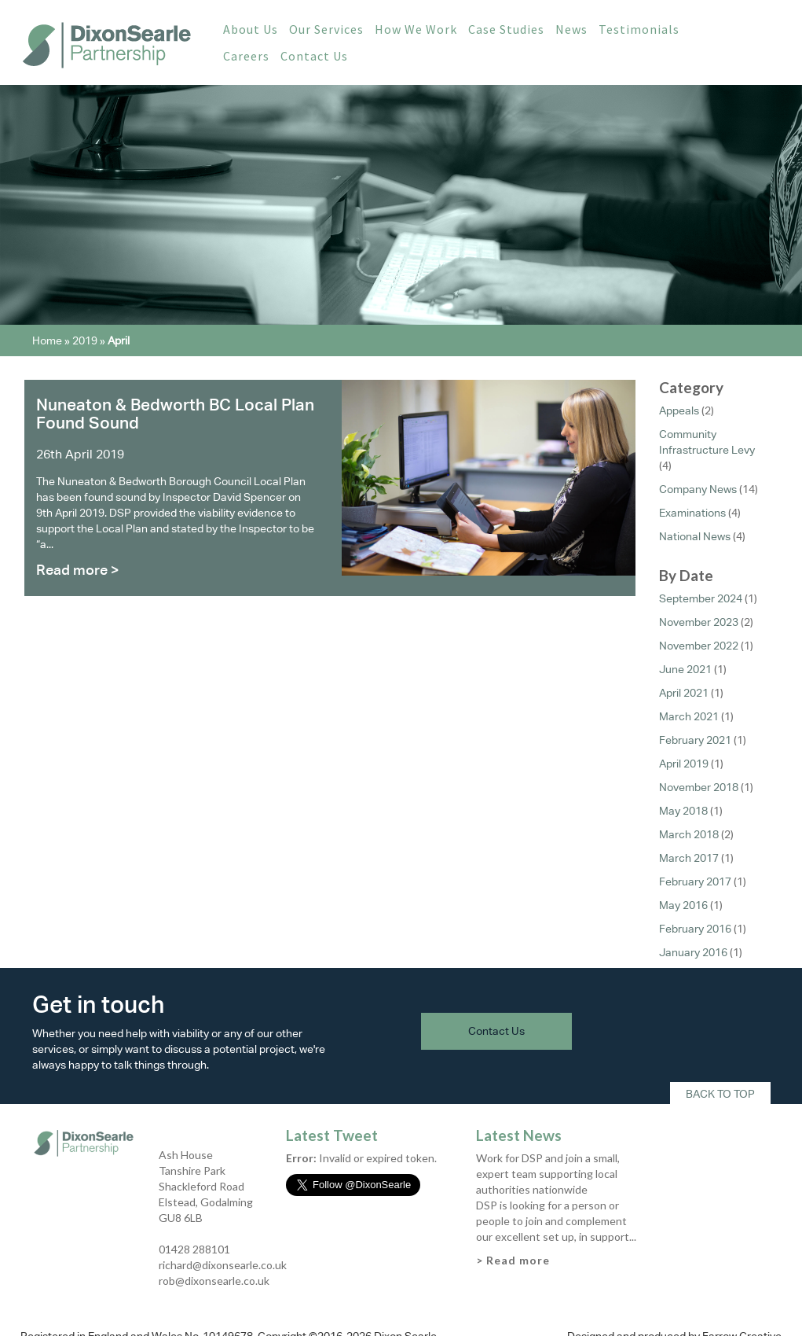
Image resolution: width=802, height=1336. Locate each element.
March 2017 (689, 858)
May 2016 (683, 905)
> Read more (513, 1260)
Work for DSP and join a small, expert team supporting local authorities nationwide (548, 1173)
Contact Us (314, 56)
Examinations (692, 512)
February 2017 (695, 881)
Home (47, 340)
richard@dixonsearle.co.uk (223, 1265)
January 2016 (693, 952)
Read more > (77, 569)
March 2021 (689, 716)
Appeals (679, 410)
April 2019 (684, 763)
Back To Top (720, 1094)
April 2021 (684, 692)
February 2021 (695, 740)
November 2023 (698, 622)
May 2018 (683, 810)
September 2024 (700, 598)
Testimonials (639, 29)
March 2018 (689, 834)
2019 (84, 340)
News (571, 29)
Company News (698, 489)
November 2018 (698, 787)
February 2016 (695, 928)
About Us (250, 29)
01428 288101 (194, 1249)
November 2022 (698, 645)
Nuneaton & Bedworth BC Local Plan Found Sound (175, 414)
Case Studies (506, 29)
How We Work (416, 29)
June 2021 (685, 669)
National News (695, 536)
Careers (246, 56)
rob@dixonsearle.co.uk (214, 1280)
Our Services (326, 29)
